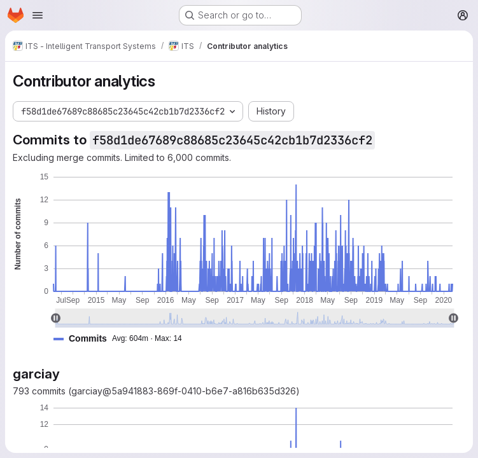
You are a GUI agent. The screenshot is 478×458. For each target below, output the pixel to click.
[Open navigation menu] (37, 15)
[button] (122, 338)
